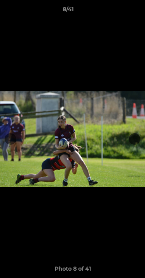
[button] (117, 11)
